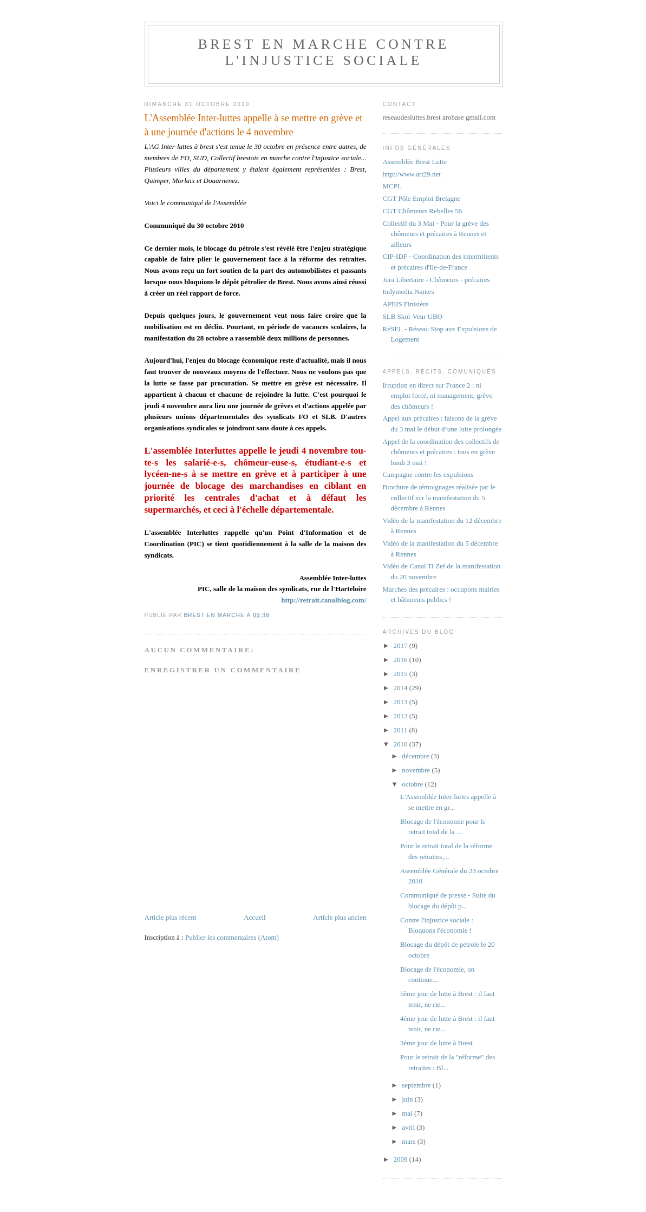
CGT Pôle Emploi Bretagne (422, 198)
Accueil (254, 917)
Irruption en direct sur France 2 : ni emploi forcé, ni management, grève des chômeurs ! (438, 395)
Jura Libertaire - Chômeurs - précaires (436, 280)
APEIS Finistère (406, 304)
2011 (401, 730)
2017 (401, 645)
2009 (401, 1159)
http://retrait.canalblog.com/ (323, 600)
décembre (416, 756)
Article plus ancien (339, 917)
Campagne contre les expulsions (428, 474)
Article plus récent (171, 917)
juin (408, 1099)
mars (409, 1141)
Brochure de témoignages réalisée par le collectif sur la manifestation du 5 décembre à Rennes (439, 497)
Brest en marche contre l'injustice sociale (323, 52)
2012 (401, 716)
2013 (401, 702)
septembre (417, 1085)
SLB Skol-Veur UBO (413, 316)
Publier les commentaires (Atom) (232, 937)
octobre (413, 784)
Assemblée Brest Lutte (415, 162)
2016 (401, 660)
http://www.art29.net (412, 174)
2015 (401, 674)
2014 (401, 688)
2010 (401, 744)
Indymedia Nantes (408, 291)
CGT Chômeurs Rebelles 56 (422, 211)
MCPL (392, 186)
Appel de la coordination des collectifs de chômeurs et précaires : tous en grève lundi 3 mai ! (441, 452)
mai (408, 1113)
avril (409, 1127)
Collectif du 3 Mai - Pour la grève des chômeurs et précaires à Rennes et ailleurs (436, 233)
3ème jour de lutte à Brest (436, 1043)
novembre (417, 770)
